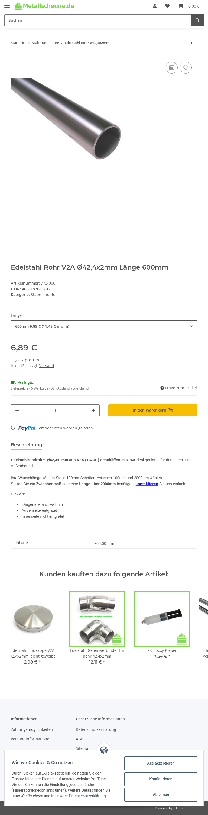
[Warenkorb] (189, 6)
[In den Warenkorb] (152, 410)
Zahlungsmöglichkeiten (32, 729)
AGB (79, 738)
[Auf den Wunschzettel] (186, 68)
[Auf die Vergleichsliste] (172, 68)
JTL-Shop (179, 808)
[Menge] (55, 410)
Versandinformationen (31, 738)
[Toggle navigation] (7, 3)
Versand (46, 365)
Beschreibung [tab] (26, 444)
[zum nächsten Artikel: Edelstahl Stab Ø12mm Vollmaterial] (191, 43)
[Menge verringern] (17, 410)
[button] (154, 6)
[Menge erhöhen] (93, 410)
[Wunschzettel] (167, 6)
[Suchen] (97, 20)
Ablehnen (159, 794)
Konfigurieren (159, 779)
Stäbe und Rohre (46, 294)
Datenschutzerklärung (96, 729)
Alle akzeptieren (159, 763)
